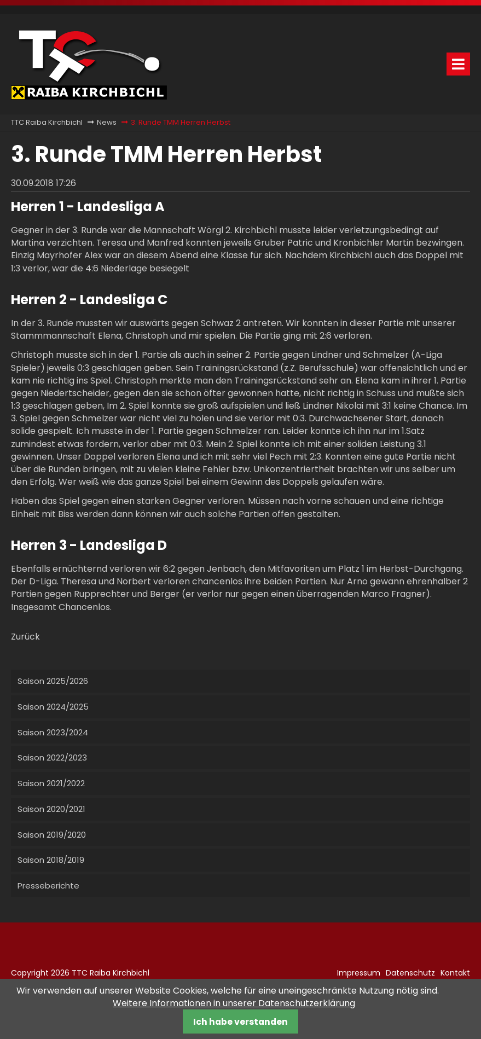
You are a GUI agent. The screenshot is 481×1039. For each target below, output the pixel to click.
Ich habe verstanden (240, 1021)
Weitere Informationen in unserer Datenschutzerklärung (234, 1003)
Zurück (25, 636)
